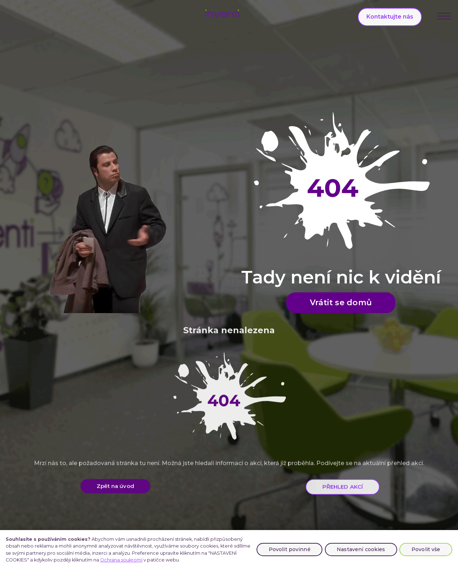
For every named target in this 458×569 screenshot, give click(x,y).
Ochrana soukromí (121, 560)
